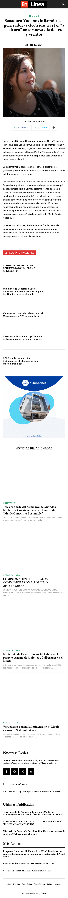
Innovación (9, 503)
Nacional (34, 16)
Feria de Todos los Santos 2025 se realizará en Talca (28, 863)
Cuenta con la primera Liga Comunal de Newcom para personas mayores (22, 338)
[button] (5, 4)
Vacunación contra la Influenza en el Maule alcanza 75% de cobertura (23, 314)
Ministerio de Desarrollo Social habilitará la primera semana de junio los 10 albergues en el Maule (23, 291)
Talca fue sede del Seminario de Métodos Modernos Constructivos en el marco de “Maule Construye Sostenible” (29, 510)
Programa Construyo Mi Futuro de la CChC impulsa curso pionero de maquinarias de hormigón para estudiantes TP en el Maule (34, 854)
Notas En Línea (11, 575)
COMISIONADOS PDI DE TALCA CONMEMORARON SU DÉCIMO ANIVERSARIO (19, 268)
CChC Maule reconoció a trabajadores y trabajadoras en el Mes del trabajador (21, 361)
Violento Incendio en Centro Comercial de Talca (27, 870)
